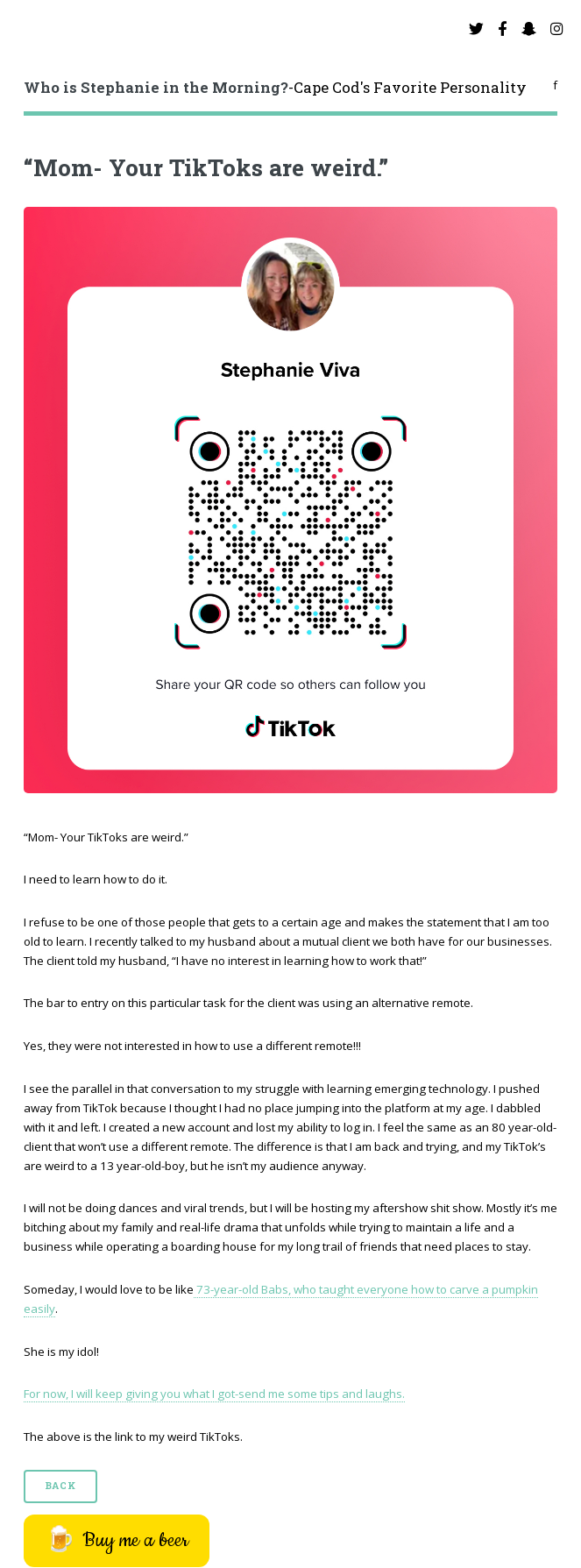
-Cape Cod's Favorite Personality (275, 87)
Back (60, 1485)
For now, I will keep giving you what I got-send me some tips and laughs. (214, 1393)
